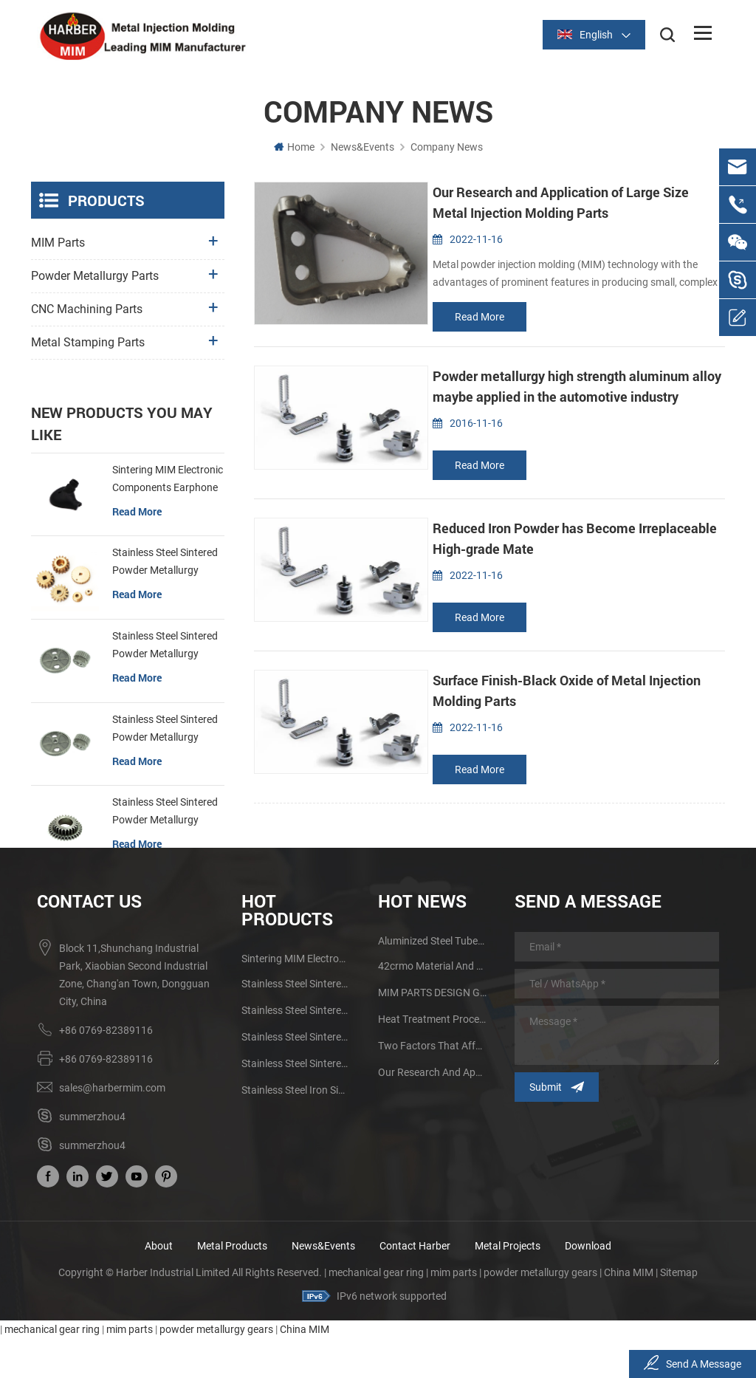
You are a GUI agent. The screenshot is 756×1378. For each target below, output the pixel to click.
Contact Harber (414, 1286)
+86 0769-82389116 (106, 1070)
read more (479, 317)
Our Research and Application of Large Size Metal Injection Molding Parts (432, 1112)
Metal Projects (507, 1286)
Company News (446, 147)
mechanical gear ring (376, 1312)
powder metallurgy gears (540, 1312)
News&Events (362, 147)
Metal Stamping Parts (88, 342)
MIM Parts (58, 243)
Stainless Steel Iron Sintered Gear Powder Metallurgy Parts (296, 1130)
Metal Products (232, 1286)
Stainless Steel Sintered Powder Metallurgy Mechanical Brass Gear (165, 551)
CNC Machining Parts (86, 309)
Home (294, 147)
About (159, 1286)
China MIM (628, 1312)
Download (588, 1286)
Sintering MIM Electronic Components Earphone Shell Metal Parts (167, 468)
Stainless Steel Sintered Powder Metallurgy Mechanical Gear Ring (165, 801)
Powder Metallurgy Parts (95, 276)
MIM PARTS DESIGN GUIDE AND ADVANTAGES (432, 1032)
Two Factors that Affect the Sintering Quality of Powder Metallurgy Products (432, 1085)
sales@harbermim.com (112, 1128)
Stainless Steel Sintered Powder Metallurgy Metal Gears (165, 635)
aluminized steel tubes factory (432, 981)
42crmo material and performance (432, 1006)
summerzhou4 (92, 1156)
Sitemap (679, 1312)
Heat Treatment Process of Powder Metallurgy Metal (432, 1059)
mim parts (453, 1312)
